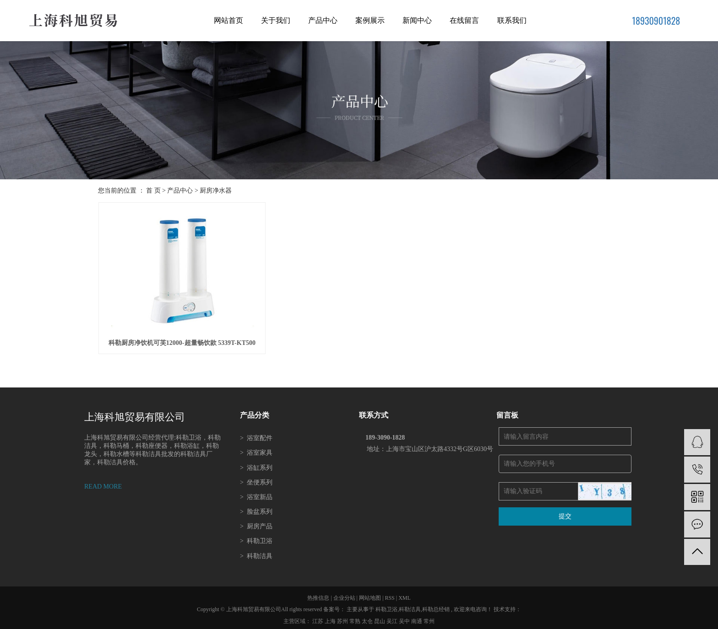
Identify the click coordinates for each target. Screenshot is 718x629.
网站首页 (228, 20)
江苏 (318, 617)
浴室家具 (256, 449)
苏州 (343, 617)
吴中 (405, 617)
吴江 (392, 617)
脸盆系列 (256, 508)
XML (404, 594)
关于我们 (275, 20)
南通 (417, 617)
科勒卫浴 (256, 537)
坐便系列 (256, 478)
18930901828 (656, 20)
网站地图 (370, 594)
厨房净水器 (216, 190)
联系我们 (512, 20)
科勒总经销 (436, 606)
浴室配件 (256, 434)
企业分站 (344, 594)
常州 (429, 617)
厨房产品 (256, 523)
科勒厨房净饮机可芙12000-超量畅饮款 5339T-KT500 (179, 339)
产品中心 (322, 20)
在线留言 (464, 20)
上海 (331, 617)
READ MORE (103, 482)
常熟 (355, 617)
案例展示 (370, 20)
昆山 (380, 617)
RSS (389, 594)
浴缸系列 (256, 464)
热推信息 (318, 594)
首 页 (153, 190)
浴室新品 (256, 493)
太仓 (368, 617)
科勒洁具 (256, 552)
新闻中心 (417, 20)
